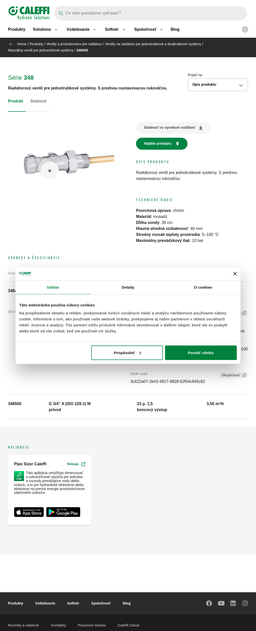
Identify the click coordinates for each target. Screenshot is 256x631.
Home (21, 44)
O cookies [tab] (203, 287)
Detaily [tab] (128, 287)
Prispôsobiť (127, 352)
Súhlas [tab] (53, 287)
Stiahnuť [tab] (38, 101)
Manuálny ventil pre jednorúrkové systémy (40, 50)
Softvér (73, 603)
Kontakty (58, 625)
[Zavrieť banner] (235, 273)
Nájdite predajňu (158, 143)
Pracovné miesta (92, 625)
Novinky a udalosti (23, 625)
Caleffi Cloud (128, 625)
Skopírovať (230, 375)
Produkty (16, 30)
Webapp (76, 464)
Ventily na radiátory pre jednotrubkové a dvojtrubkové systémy (153, 44)
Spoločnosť (101, 603)
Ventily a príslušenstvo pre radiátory (74, 44)
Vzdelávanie (45, 603)
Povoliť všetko (201, 352)
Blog (175, 30)
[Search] (150, 13)
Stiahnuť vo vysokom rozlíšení (169, 127)
